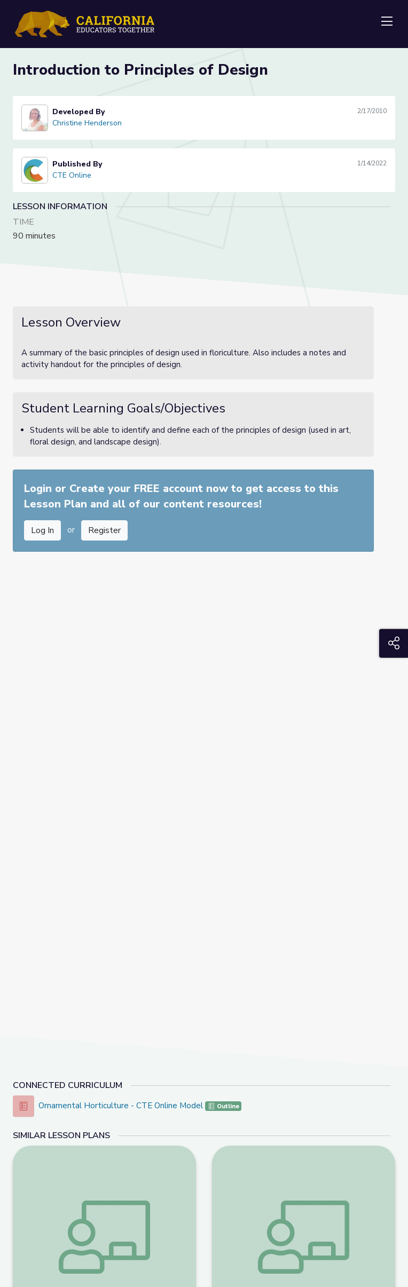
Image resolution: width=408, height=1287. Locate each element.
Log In (42, 530)
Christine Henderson (87, 123)
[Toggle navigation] (386, 22)
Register (104, 530)
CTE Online (71, 175)
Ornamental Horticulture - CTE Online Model (121, 1105)
